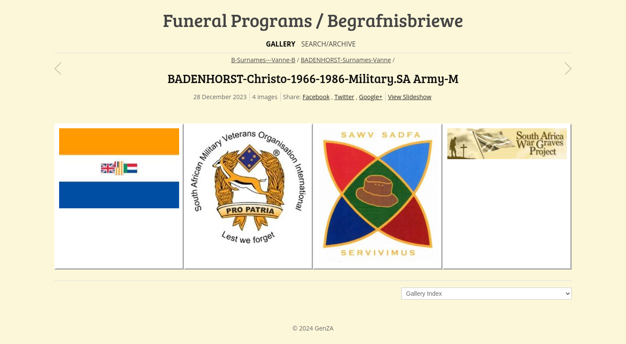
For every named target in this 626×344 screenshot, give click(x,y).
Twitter (344, 97)
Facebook (316, 97)
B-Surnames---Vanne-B (263, 60)
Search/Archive (328, 44)
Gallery (281, 44)
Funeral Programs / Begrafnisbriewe (313, 19)
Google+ (371, 97)
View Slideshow (409, 97)
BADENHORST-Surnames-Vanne (346, 60)
